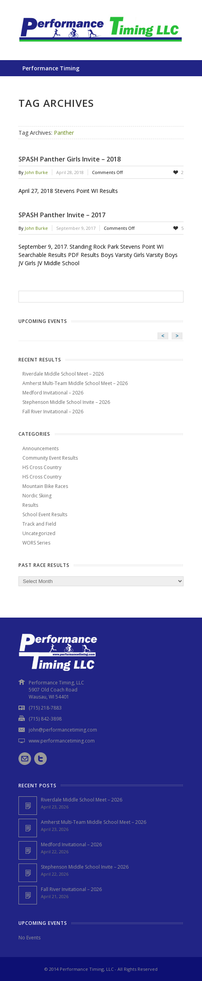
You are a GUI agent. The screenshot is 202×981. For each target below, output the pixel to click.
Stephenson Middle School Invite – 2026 (66, 402)
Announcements (40, 448)
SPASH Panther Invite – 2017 (61, 215)
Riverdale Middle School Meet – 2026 (63, 373)
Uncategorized (38, 533)
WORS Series (36, 542)
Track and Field (39, 524)
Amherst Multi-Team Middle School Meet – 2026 (75, 383)
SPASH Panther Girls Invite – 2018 (69, 159)
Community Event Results (50, 458)
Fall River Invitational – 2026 (52, 411)
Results (30, 505)
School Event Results (44, 514)
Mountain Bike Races (45, 486)
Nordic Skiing (36, 495)
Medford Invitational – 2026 (52, 392)
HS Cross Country (41, 467)
